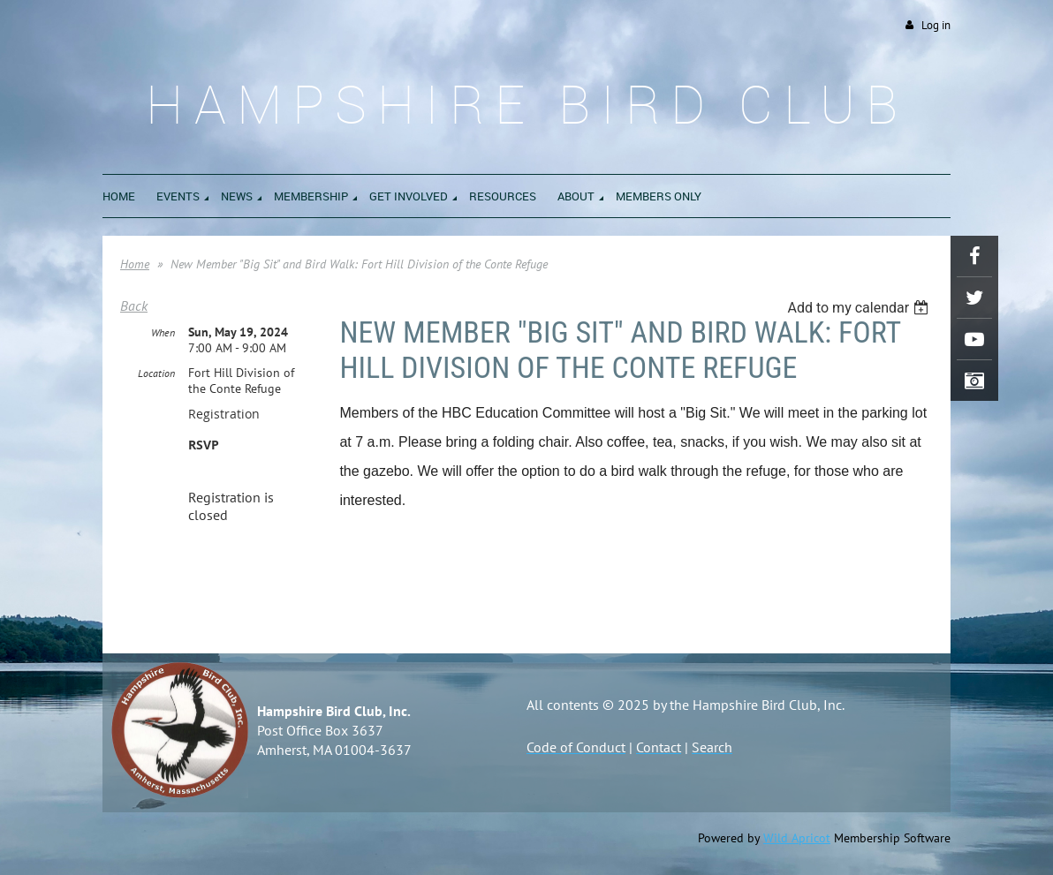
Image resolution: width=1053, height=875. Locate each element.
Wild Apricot (796, 838)
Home (134, 264)
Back (134, 305)
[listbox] (860, 308)
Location (156, 373)
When (163, 332)
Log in (936, 25)
